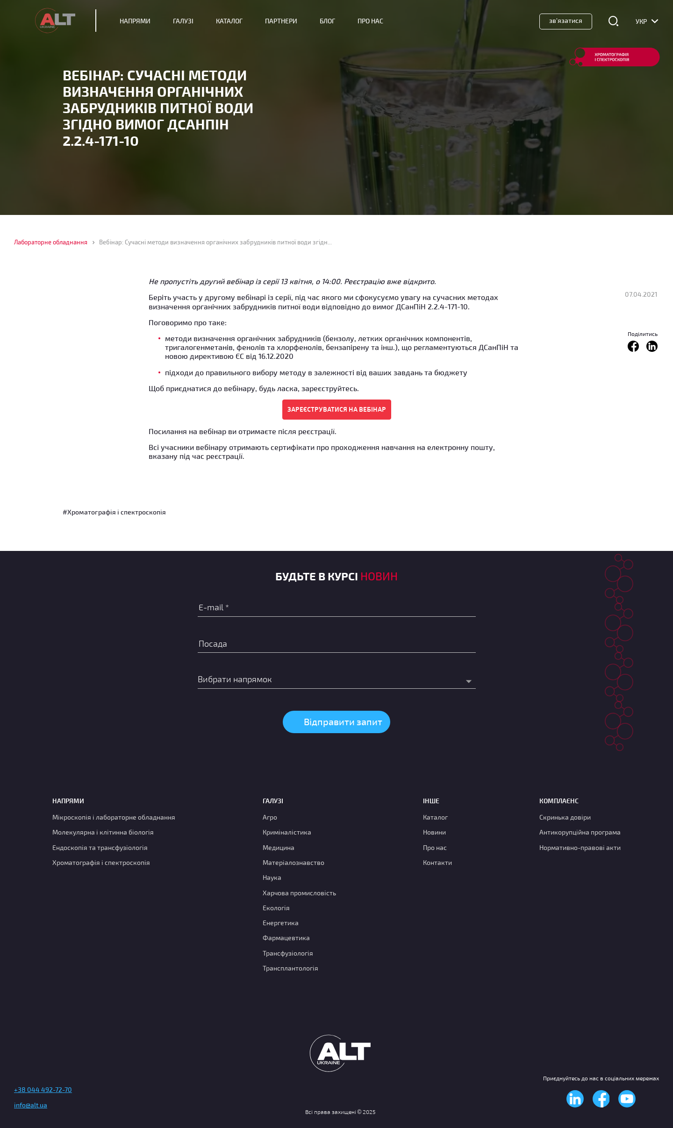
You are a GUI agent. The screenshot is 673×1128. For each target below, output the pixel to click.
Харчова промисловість (299, 893)
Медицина (278, 847)
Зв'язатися (565, 20)
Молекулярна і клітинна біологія (103, 832)
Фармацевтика (286, 938)
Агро (270, 817)
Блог (327, 21)
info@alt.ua (30, 1105)
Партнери (281, 21)
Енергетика (281, 923)
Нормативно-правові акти (580, 847)
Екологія (276, 908)
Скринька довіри (565, 817)
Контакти (437, 862)
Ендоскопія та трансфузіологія (100, 847)
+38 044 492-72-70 (43, 1089)
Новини (434, 832)
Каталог (229, 21)
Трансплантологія (290, 968)
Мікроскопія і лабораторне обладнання (113, 817)
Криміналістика (287, 832)
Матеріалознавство (293, 862)
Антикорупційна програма (580, 832)
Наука (272, 877)
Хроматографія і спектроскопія (101, 862)
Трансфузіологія (288, 953)
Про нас (435, 847)
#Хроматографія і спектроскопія (114, 512)
